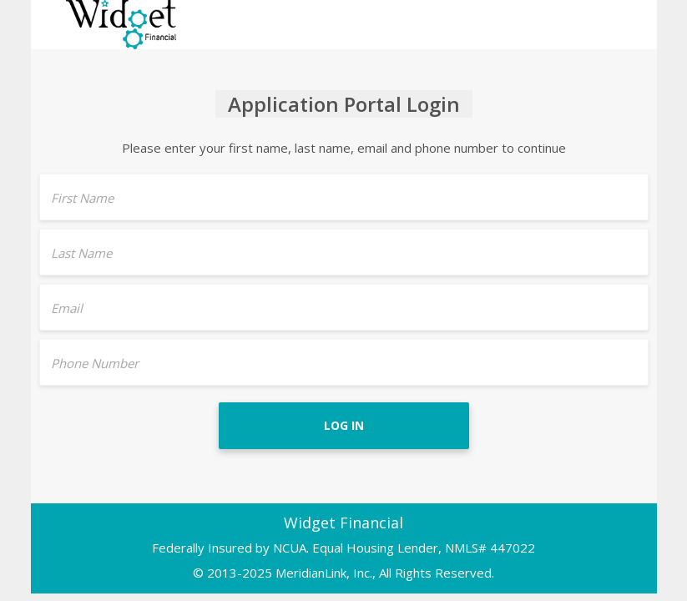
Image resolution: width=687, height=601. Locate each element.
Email (67, 308)
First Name (82, 197)
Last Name (81, 253)
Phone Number (95, 363)
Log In (344, 425)
